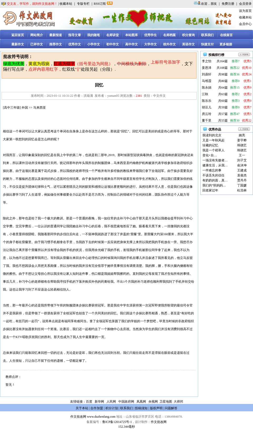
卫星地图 (165, 401)
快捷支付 (207, 44)
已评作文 (36, 44)
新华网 (99, 401)
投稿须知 (141, 408)
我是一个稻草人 (213, 150)
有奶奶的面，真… (215, 180)
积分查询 (188, 35)
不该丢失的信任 (213, 175)
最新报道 (55, 35)
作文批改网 (78, 416)
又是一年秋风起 (213, 140)
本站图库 (131, 35)
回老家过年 (210, 190)
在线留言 (226, 35)
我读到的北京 (211, 135)
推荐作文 (55, 44)
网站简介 (36, 35)
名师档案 (169, 35)
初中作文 (112, 44)
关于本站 (82, 408)
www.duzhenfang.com (101, 416)
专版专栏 (83, 4)
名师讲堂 (112, 35)
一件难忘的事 (211, 170)
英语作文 (188, 44)
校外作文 (169, 44)
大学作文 (150, 44)
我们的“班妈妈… (214, 185)
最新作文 (17, 44)
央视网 (153, 401)
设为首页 (245, 11)
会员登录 (245, 4)
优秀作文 (74, 44)
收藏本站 (66, 4)
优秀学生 (150, 35)
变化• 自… (209, 155)
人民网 (111, 401)
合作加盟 (96, 408)
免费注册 (228, 4)
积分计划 (111, 408)
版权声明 (156, 408)
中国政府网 (126, 401)
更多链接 (226, 44)
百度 (89, 401)
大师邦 (178, 401)
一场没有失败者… (215, 160)
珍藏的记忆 (210, 145)
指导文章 (74, 35)
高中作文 (131, 44)
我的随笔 (93, 35)
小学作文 (93, 44)
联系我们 (207, 35)
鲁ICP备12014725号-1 (117, 422)
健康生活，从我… (215, 165)
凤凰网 (141, 401)
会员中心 (245, 24)
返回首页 (17, 35)
